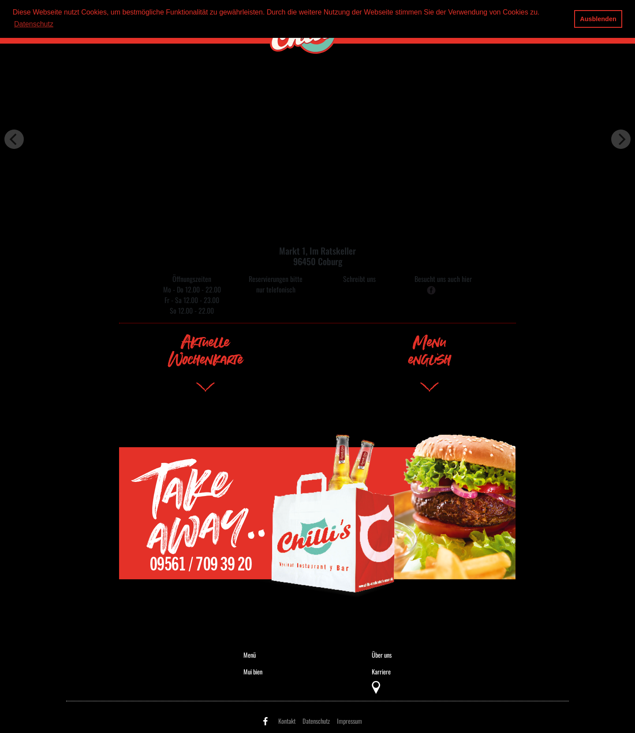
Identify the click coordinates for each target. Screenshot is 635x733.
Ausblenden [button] (598, 18)
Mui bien (252, 671)
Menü (249, 654)
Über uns (382, 654)
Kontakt (286, 721)
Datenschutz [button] (33, 24)
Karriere (381, 671)
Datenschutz (316, 721)
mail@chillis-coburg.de (359, 289)
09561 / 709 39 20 (275, 300)
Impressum (349, 721)
